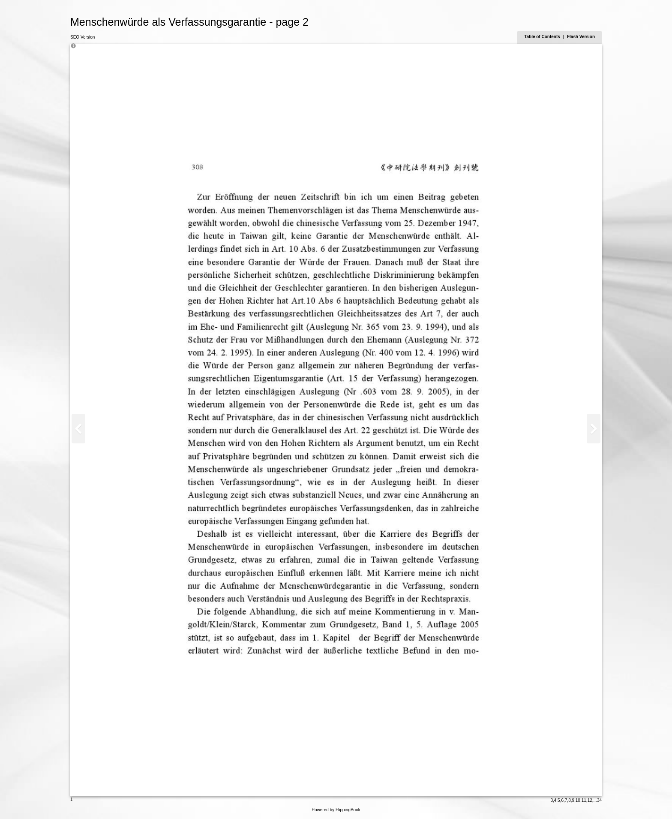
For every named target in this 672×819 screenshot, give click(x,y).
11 (584, 800)
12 (590, 800)
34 (599, 800)
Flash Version (581, 36)
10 (578, 800)
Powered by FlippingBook (336, 809)
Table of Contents (542, 36)
